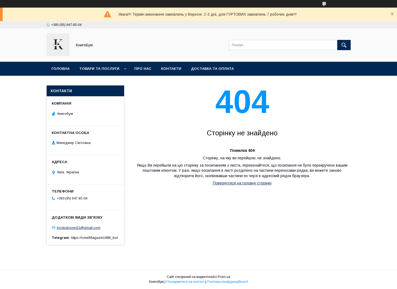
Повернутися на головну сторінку (242, 183)
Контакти (171, 69)
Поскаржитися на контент (185, 282)
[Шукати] (344, 45)
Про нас (142, 69)
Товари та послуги (99, 69)
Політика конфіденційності (227, 282)
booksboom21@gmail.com (78, 228)
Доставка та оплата (212, 69)
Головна (60, 69)
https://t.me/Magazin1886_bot (94, 238)
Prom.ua (224, 277)
